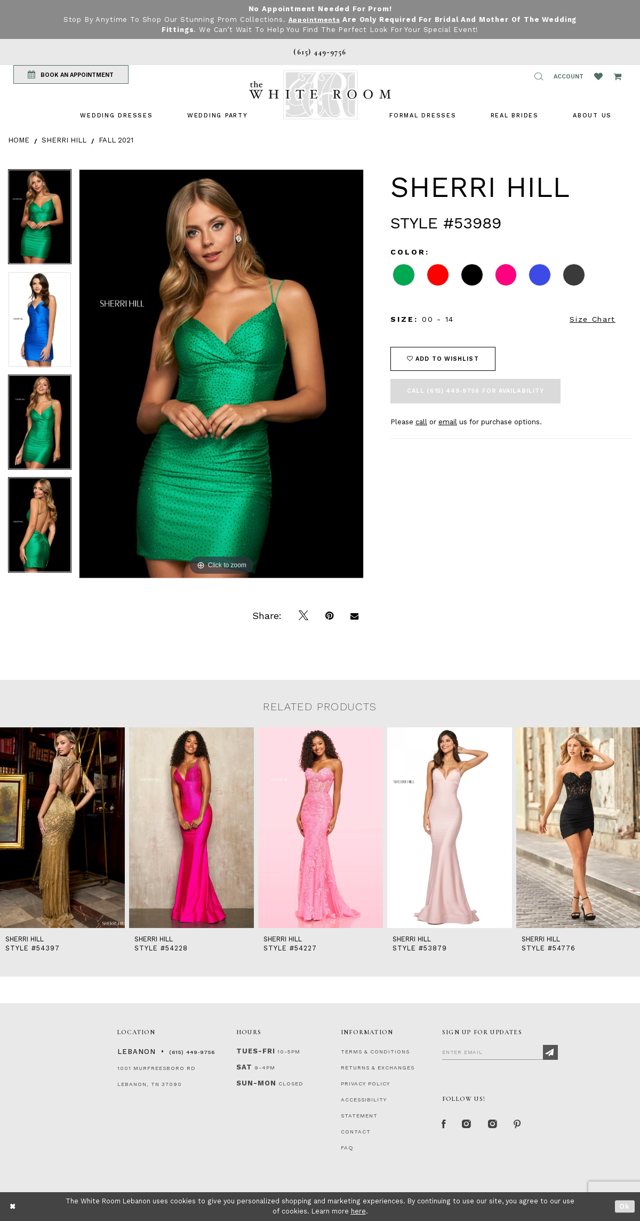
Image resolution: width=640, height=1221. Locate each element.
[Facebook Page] (445, 1125)
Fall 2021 (116, 140)
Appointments (314, 19)
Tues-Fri (255, 1051)
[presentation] (62, 828)
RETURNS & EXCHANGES (377, 1068)
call (421, 422)
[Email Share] (354, 616)
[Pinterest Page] (525, 1125)
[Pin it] (329, 616)
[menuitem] (116, 115)
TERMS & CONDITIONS (375, 1051)
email (447, 422)
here (358, 1211)
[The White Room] (320, 94)
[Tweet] (303, 616)
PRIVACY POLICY (365, 1084)
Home (18, 140)
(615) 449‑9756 (192, 1052)
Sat (244, 1067)
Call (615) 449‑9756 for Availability (475, 390)
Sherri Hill (64, 140)
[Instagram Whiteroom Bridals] (498, 1125)
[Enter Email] (500, 1052)
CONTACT (356, 1132)
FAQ (347, 1148)
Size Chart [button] (592, 319)
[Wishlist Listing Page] (598, 76)
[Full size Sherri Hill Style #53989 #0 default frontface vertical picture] (221, 374)
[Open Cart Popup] (617, 76)
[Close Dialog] (13, 1206)
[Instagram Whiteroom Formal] (470, 1125)
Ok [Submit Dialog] (624, 1206)
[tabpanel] (39, 220)
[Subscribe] (550, 1052)
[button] (538, 76)
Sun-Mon (256, 1083)
